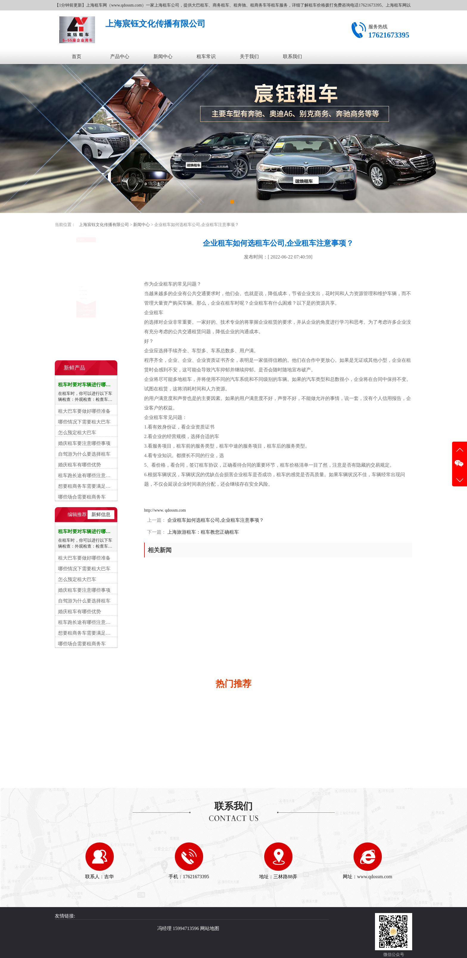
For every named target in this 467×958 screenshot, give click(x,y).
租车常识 (206, 56)
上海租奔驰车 (74, 268)
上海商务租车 (74, 292)
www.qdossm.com (374, 876)
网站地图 (209, 928)
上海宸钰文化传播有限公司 (104, 224)
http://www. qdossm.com (165, 510)
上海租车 (70, 256)
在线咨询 (86, 345)
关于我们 (249, 56)
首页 (76, 56)
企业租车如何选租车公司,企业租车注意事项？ (215, 520)
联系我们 (292, 56)
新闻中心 (162, 56)
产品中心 (119, 56)
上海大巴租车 (74, 280)
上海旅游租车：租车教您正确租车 (202, 532)
